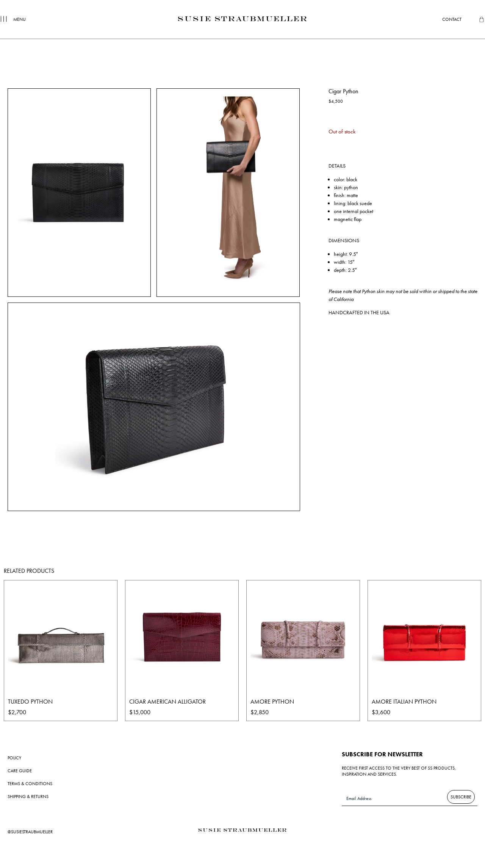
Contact (452, 19)
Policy (14, 758)
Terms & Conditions (30, 784)
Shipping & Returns (28, 796)
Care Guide (20, 771)
